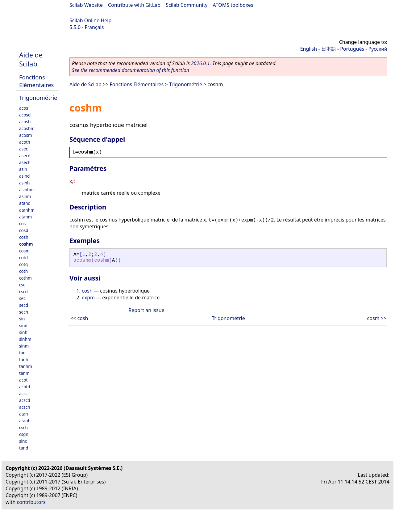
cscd (23, 291)
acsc (23, 393)
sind (23, 325)
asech (25, 162)
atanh (25, 421)
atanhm (27, 210)
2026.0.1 (200, 63)
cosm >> (376, 318)
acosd (25, 115)
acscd (24, 400)
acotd (24, 387)
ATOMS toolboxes (233, 5)
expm (88, 297)
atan (23, 414)
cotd (23, 257)
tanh (23, 359)
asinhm (26, 189)
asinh (24, 183)
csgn (23, 434)
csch (23, 427)
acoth (24, 142)
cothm (25, 278)
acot (23, 380)
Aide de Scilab (31, 59)
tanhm (25, 366)
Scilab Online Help (90, 20)
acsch (24, 407)
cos (22, 223)
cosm (24, 251)
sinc (23, 441)
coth (23, 271)
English (308, 48)
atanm (25, 217)
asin (23, 169)
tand (23, 448)
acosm (25, 135)
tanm (24, 373)
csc (22, 285)
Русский (377, 48)
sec (22, 298)
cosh (23, 237)
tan (22, 353)
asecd (25, 155)
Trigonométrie (38, 97)
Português (352, 48)
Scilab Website (86, 5)
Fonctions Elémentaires (36, 81)
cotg (23, 264)
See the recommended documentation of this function (130, 70)
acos (23, 108)
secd (23, 305)
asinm (25, 196)
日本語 (328, 48)
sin (22, 319)
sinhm (25, 339)
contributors (31, 502)
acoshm (27, 128)
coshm (26, 244)
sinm (24, 346)
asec (23, 149)
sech (23, 312)
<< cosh (79, 318)
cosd (23, 230)
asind (24, 176)
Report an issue (146, 310)
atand (25, 203)
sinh (23, 332)
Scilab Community (186, 5)
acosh (25, 122)
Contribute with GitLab (134, 5)
